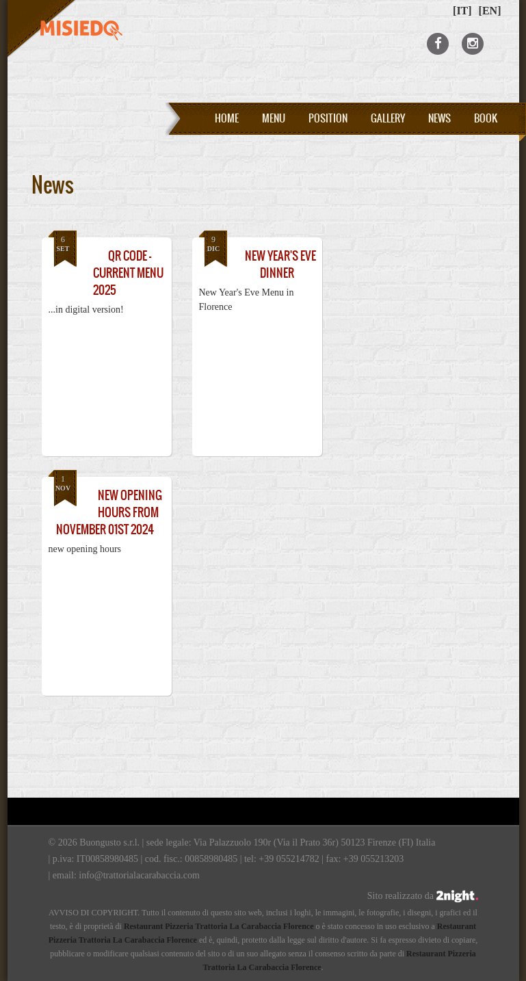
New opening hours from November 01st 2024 (109, 512)
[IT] (462, 10)
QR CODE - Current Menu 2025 (128, 273)
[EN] (490, 10)
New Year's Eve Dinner (280, 264)
